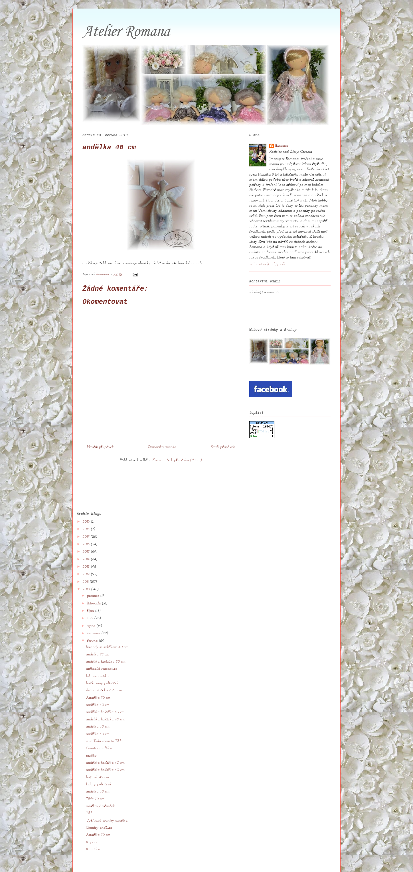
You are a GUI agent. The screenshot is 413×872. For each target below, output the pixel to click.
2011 (86, 567)
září (90, 603)
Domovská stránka (162, 447)
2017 (86, 521)
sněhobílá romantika (101, 653)
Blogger (244, 861)
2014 (86, 544)
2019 (86, 506)
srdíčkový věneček (100, 791)
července (94, 618)
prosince (93, 580)
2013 (86, 551)
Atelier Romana (125, 32)
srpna (91, 610)
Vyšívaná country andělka (106, 805)
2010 (86, 574)
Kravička (93, 834)
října (91, 596)
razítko (91, 740)
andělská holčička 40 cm (105, 697)
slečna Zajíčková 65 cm (104, 675)
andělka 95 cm (97, 639)
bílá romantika (97, 661)
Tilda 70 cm (95, 783)
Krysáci (91, 827)
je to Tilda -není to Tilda (104, 726)
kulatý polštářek (98, 769)
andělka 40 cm (98, 690)
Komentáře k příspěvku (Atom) (177, 460)
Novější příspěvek (100, 447)
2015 (86, 536)
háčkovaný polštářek (102, 668)
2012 (86, 559)
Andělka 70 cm (98, 682)
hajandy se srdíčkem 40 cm (107, 632)
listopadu (94, 588)
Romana (281, 146)
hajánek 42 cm (97, 762)
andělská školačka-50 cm (105, 646)
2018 (86, 514)
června (93, 625)
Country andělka (99, 733)
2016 (86, 529)
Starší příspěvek (223, 447)
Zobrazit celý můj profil (267, 264)
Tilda (90, 798)
